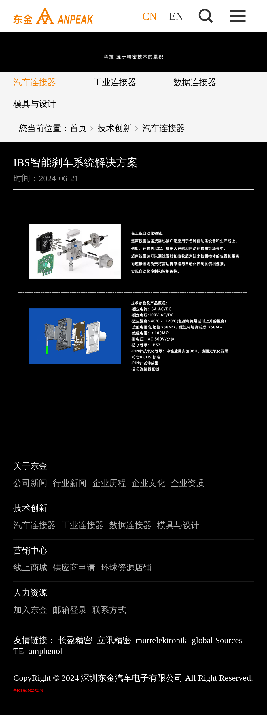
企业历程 (109, 483)
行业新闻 (70, 483)
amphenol (45, 651)
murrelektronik (161, 640)
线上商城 (30, 567)
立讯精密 (114, 640)
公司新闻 (30, 483)
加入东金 (30, 610)
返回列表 (133, 416)
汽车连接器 (34, 82)
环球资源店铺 (126, 567)
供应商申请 (74, 567)
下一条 (236, 416)
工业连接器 (115, 82)
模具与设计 (34, 104)
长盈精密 (75, 640)
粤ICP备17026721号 (28, 690)
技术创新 (115, 128)
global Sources (217, 640)
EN (176, 16)
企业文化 (149, 483)
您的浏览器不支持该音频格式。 (42, 707)
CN (149, 16)
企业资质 (188, 483)
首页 (78, 128)
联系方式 (109, 610)
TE (18, 651)
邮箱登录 (70, 610)
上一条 (31, 416)
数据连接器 (194, 82)
